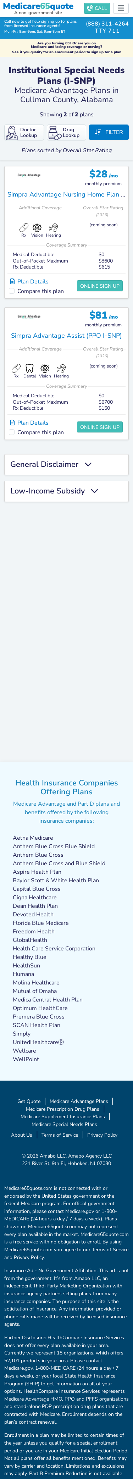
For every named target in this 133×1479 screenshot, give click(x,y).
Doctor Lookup (21, 133)
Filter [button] (109, 132)
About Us (21, 1134)
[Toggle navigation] (121, 8)
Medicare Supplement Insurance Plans (63, 1116)
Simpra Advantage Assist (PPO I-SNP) (66, 335)
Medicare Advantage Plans (79, 1101)
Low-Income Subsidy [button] (54, 491)
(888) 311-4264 (107, 24)
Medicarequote (38, 6)
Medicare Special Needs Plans (64, 1124)
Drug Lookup (64, 133)
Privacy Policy (102, 1134)
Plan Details (29, 282)
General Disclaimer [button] (51, 464)
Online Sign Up (100, 286)
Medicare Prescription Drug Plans (62, 1109)
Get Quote (28, 1101)
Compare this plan (40, 291)
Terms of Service (59, 1134)
